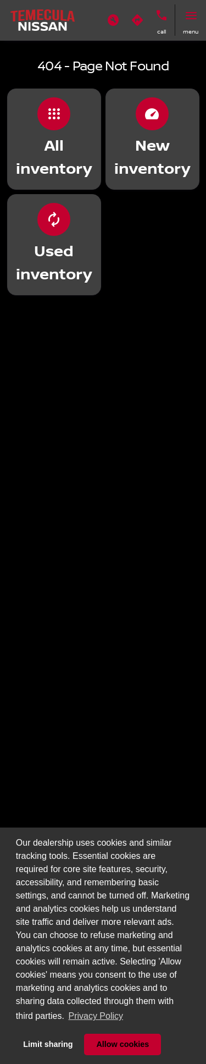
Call (161, 31)
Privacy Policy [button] (95, 1016)
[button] (113, 20)
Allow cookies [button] (122, 1044)
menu (190, 31)
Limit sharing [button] (48, 1044)
